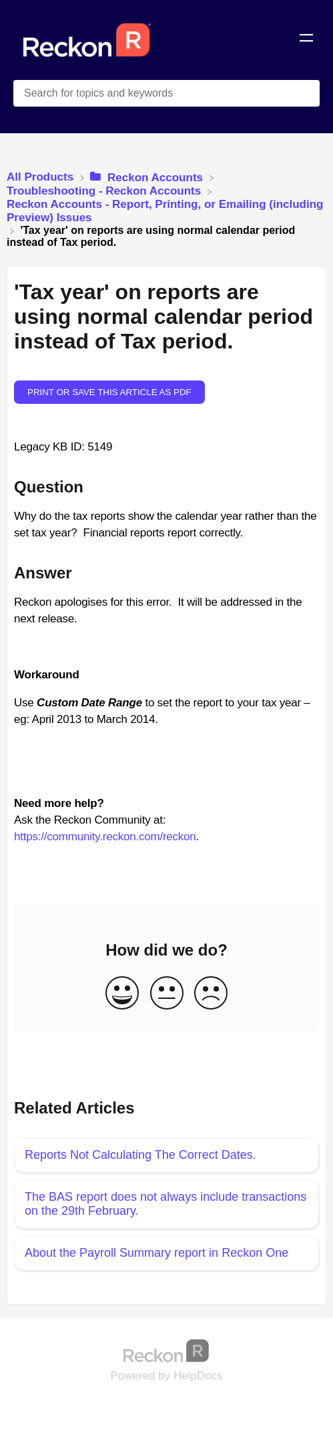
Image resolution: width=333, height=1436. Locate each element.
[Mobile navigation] (306, 40)
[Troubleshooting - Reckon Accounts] (105, 191)
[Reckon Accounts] (148, 177)
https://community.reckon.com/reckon (105, 836)
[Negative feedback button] (211, 994)
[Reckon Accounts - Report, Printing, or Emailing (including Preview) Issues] (166, 211)
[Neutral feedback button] (167, 994)
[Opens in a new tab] (166, 1350)
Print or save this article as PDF (109, 392)
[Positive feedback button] (122, 994)
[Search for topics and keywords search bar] (166, 93)
